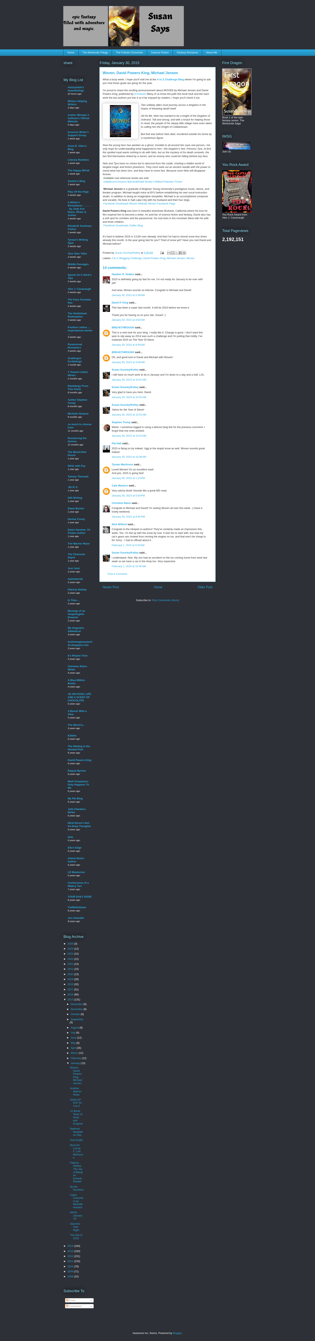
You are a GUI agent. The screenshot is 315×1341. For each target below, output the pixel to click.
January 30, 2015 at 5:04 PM (128, 495)
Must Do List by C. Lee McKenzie (76, 1151)
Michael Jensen (176, 258)
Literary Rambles (78, 159)
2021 (71, 968)
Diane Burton (76, 508)
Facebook (109, 203)
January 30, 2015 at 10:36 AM (129, 456)
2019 (71, 979)
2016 (71, 994)
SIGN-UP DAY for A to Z (76, 1102)
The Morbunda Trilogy (95, 52)
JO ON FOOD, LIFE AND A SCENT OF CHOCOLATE (79, 697)
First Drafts (76, 1140)
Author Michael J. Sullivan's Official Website (78, 118)
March (75, 1052)
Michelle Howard (78, 413)
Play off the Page (78, 191)
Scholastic (140, 93)
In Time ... (74, 600)
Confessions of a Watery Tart (78, 884)
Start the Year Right (75, 1227)
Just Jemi (74, 568)
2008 (71, 1276)
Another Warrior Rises (75, 1091)
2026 (71, 943)
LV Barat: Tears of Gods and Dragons (76, 1117)
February (76, 1058)
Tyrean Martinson (122, 464)
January (76, 1063)
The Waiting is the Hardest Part (79, 748)
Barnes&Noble (136, 181)
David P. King (120, 302)
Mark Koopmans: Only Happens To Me (78, 784)
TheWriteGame (77, 907)
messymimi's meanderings (76, 89)
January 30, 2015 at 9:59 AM (128, 344)
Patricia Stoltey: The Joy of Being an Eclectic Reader (76, 1172)
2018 (71, 984)
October (76, 1014)
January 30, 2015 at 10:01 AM (129, 379)
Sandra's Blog (76, 181)
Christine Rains (121, 503)
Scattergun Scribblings (75, 360)
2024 (71, 953)
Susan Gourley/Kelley (125, 369)
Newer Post (111, 587)
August (75, 1027)
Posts (71, 1300)
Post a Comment (117, 573)
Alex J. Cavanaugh (79, 288)
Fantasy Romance (187, 52)
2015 (71, 999)
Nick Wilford (119, 524)
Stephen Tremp (121, 422)
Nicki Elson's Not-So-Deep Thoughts (79, 824)
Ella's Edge (75, 847)
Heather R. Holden (123, 274)
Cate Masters (120, 485)
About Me (211, 52)
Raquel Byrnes (77, 770)
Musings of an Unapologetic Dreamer (76, 614)
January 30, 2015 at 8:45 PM (128, 516)
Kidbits (72, 735)
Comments (74, 1306)
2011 (71, 1261)
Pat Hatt (117, 443)
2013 (71, 1251)
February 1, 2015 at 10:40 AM (129, 566)
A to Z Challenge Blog (170, 79)
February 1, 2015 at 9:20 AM (128, 545)
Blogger (177, 1333)
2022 (71, 963)
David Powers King (154, 258)
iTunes (178, 181)
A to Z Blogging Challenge (127, 258)
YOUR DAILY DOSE (80, 896)
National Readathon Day (76, 1131)
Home (71, 52)
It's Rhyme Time (78, 655)
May (73, 1042)
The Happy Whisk (78, 170)
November (77, 1009)
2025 (71, 948)
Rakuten (169, 181)
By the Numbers (77, 1188)
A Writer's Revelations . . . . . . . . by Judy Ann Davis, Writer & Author (80, 209)
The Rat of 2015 (76, 1237)
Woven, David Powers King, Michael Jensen (76, 1075)
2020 (71, 974)
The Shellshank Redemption (77, 315)
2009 (71, 1271)
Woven (190, 258)
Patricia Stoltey (77, 589)
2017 (71, 989)
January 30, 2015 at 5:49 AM (128, 295)
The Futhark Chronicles (129, 52)
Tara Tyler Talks (77, 253)
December (77, 1004)
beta (70, 837)
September (77, 1019)
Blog (140, 225)
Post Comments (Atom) (165, 600)
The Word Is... (76, 724)
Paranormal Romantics (75, 346)
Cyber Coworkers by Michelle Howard (76, 1201)
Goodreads (122, 203)
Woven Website (138, 203)
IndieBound (110, 181)
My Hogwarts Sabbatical (76, 629)
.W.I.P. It (72, 487)
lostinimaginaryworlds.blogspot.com (80, 643)
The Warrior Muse (79, 543)
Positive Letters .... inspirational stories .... (80, 330)
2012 (71, 1256)
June (74, 1037)
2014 (71, 1245)
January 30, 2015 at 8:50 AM (128, 319)
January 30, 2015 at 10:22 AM (129, 435)
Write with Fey (76, 465)
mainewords (75, 578)
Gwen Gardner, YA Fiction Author (79, 531)
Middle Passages (78, 264)
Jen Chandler (76, 917)
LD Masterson (76, 872)
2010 (71, 1266)
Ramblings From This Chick (78, 387)
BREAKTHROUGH (123, 327)
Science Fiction (160, 52)
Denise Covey (76, 519)
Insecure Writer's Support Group (78, 134)
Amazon (122, 181)
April (74, 1047)
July (73, 1032)
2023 (71, 958)
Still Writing (75, 497)
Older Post (204, 587)
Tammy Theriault (78, 476)
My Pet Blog (75, 798)
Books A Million (154, 181)
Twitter (133, 225)
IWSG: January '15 (76, 1215)
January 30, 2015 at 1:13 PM (128, 478)
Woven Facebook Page (161, 203)
